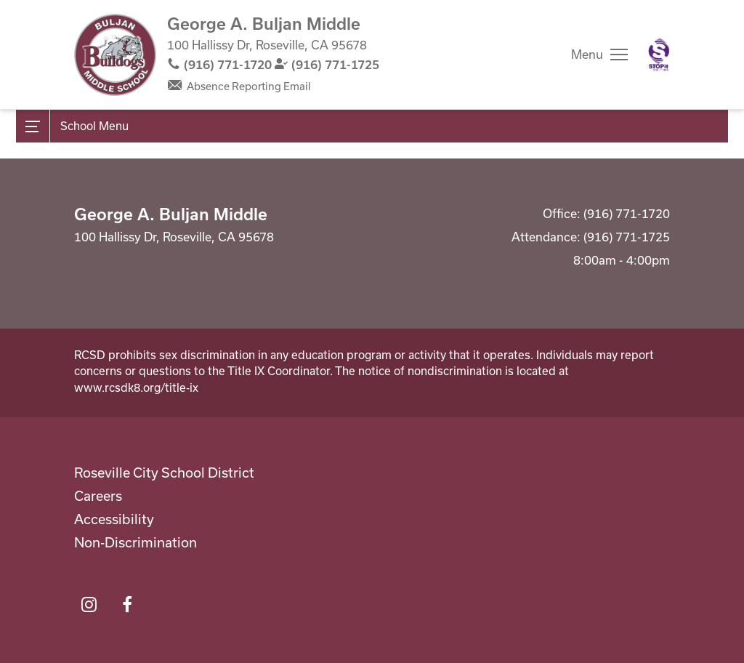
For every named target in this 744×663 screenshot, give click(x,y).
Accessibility (114, 519)
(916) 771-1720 (228, 64)
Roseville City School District (164, 473)
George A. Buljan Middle (263, 23)
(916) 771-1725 (335, 64)
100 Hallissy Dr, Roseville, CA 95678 (267, 45)
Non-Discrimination (135, 542)
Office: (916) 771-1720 (606, 213)
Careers (98, 496)
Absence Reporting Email (249, 86)
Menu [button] (587, 54)
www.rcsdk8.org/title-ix (136, 387)
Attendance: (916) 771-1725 (591, 237)
